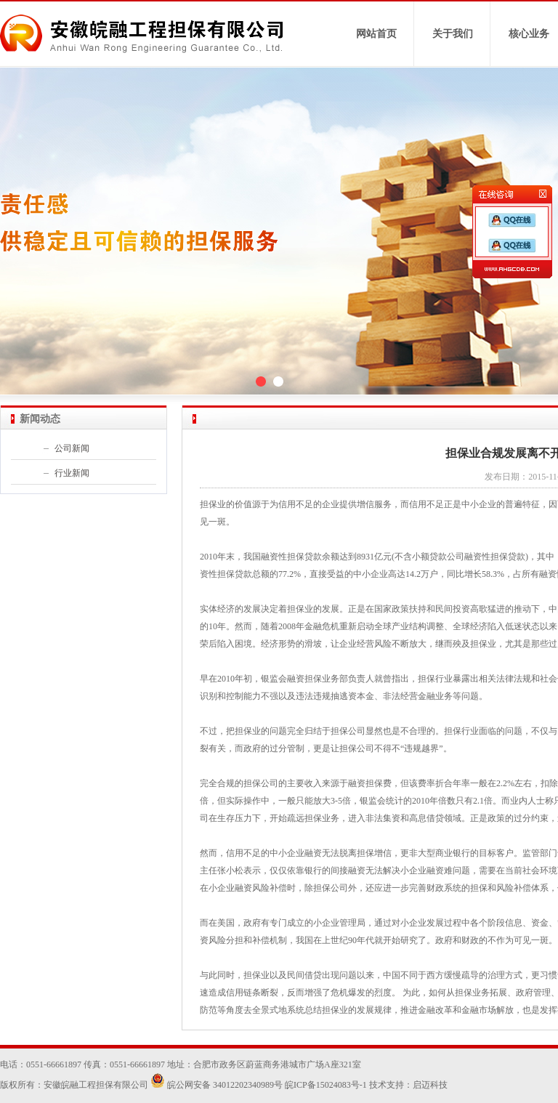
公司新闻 (71, 448)
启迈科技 (430, 1085)
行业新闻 (71, 473)
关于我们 (452, 33)
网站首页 (376, 33)
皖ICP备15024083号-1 (326, 1085)
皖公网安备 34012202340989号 (216, 1085)
